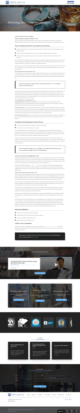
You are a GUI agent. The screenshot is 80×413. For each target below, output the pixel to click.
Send (40, 386)
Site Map (54, 394)
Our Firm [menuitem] (24, 6)
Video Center (47, 394)
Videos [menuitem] (63, 6)
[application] (56, 265)
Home (28, 394)
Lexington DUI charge (34, 165)
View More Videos (40, 273)
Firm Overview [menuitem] (41, 6)
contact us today (34, 237)
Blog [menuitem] (49, 6)
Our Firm (34, 394)
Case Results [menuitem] (56, 6)
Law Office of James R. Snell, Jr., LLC (50, 226)
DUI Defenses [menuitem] (16, 6)
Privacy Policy (61, 394)
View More (13, 356)
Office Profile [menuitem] (32, 6)
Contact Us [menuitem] (70, 6)
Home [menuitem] (9, 6)
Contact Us (68, 394)
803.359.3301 (70, 3)
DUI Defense (40, 394)
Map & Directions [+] (11, 400)
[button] (56, 265)
